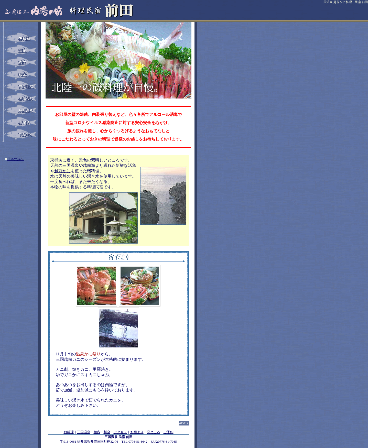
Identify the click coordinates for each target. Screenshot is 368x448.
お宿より (137, 432)
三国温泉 (83, 432)
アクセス (120, 432)
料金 (107, 432)
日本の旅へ (15, 159)
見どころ (153, 432)
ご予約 (169, 432)
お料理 (69, 432)
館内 (97, 432)
